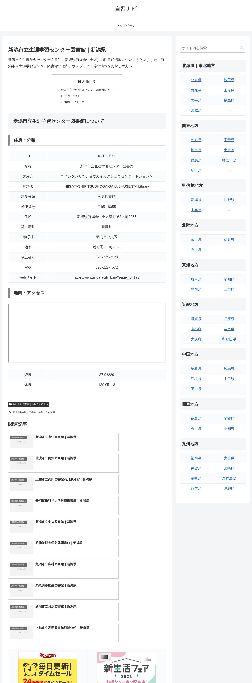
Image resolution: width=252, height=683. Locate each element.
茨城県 (196, 140)
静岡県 (196, 289)
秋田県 (229, 80)
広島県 (229, 369)
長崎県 (196, 478)
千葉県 (229, 140)
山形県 (229, 90)
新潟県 (196, 200)
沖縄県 (229, 488)
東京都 (229, 150)
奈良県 (229, 329)
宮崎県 (229, 468)
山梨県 (196, 210)
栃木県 (196, 150)
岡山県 (196, 389)
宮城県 (196, 110)
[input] (213, 48)
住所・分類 (70, 96)
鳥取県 (196, 369)
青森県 (196, 90)
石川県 (196, 250)
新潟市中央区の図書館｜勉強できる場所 (32, 413)
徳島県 (196, 418)
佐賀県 (196, 468)
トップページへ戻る (201, 670)
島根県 (196, 379)
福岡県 (196, 458)
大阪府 (196, 339)
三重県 (229, 289)
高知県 (229, 429)
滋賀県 (196, 319)
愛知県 (229, 279)
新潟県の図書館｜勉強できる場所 (28, 405)
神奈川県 (229, 160)
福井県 (229, 240)
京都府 (196, 329)
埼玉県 (196, 170)
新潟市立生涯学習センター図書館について (89, 90)
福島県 (229, 100)
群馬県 (196, 160)
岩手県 (196, 100)
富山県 (196, 240)
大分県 (229, 458)
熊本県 (196, 488)
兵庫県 (229, 319)
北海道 (196, 80)
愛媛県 (229, 418)
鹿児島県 (229, 478)
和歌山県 (229, 339)
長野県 (229, 200)
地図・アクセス (74, 103)
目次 (81, 81)
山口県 (229, 379)
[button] (241, 48)
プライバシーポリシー (232, 670)
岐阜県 (196, 279)
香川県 (196, 429)
